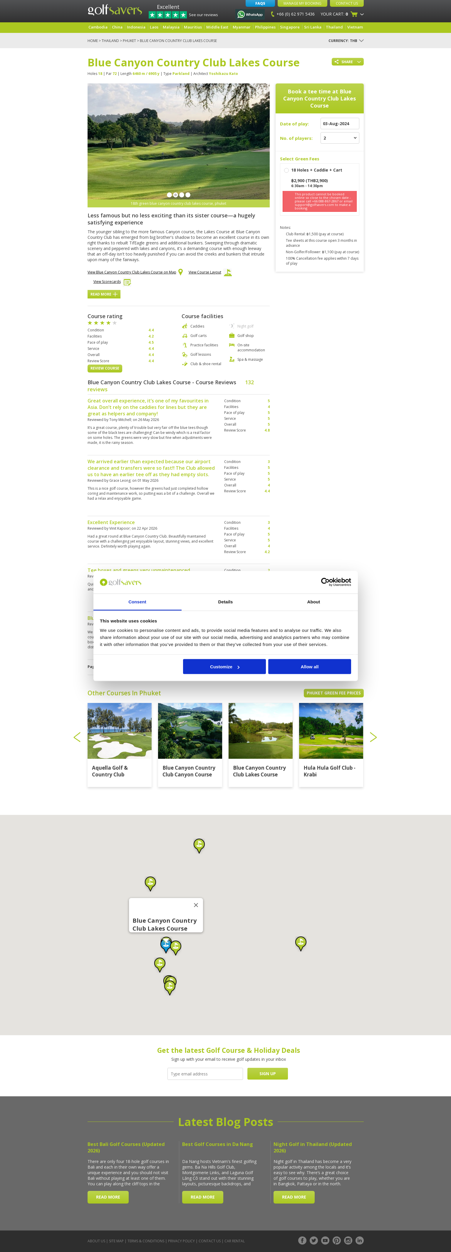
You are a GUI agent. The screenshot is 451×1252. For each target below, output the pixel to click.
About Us (96, 1240)
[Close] (196, 905)
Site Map (116, 1240)
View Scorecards (112, 283)
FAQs (260, 3)
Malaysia (171, 27)
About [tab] (313, 601)
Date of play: (294, 124)
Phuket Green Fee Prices (334, 693)
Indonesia (136, 27)
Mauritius (193, 27)
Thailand (334, 27)
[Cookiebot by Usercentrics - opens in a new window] (325, 582)
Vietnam (355, 27)
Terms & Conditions (146, 1240)
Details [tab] (225, 601)
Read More (104, 294)
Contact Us (347, 3)
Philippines (265, 27)
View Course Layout (210, 274)
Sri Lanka (312, 27)
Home (93, 40)
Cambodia (98, 27)
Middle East (217, 27)
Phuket (129, 40)
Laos (154, 27)
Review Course (104, 368)
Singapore (290, 27)
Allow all (310, 666)
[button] (166, 946)
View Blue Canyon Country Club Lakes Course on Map (135, 273)
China (117, 27)
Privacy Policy (181, 1240)
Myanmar (242, 27)
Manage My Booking (302, 3)
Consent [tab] (137, 601)
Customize (224, 666)
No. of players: (296, 138)
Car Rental (234, 1240)
